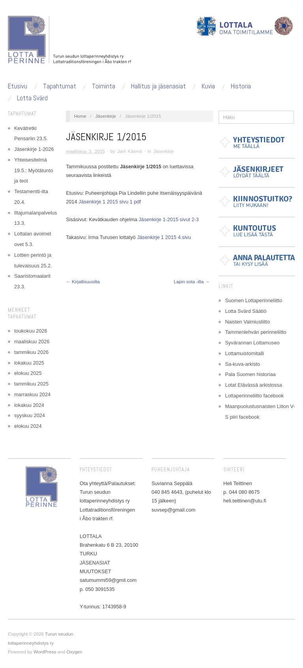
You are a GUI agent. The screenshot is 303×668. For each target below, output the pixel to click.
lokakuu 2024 (29, 405)
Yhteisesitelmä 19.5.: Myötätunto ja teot (33, 170)
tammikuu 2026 (31, 352)
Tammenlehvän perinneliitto (255, 332)
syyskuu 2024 (29, 415)
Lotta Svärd (32, 98)
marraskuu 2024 (32, 394)
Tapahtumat (59, 86)
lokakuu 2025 (29, 363)
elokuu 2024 (27, 426)
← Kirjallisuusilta (83, 281)
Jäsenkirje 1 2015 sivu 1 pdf (110, 202)
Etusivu (17, 86)
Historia (241, 86)
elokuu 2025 (27, 373)
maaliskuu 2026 (31, 341)
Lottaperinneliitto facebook (254, 396)
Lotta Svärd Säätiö (245, 311)
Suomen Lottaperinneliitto (253, 300)
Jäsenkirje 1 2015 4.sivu (164, 237)
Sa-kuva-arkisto (242, 364)
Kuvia (208, 86)
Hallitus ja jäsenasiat (158, 86)
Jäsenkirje (105, 116)
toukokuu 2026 (30, 331)
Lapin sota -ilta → (191, 281)
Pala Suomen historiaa (250, 374)
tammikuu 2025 (31, 384)
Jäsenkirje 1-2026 (34, 149)
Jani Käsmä (129, 151)
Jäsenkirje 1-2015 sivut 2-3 (168, 219)
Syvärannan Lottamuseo (252, 343)
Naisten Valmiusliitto (247, 322)
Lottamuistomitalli (244, 353)
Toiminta (103, 86)
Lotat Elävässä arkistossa (253, 385)
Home (80, 116)
